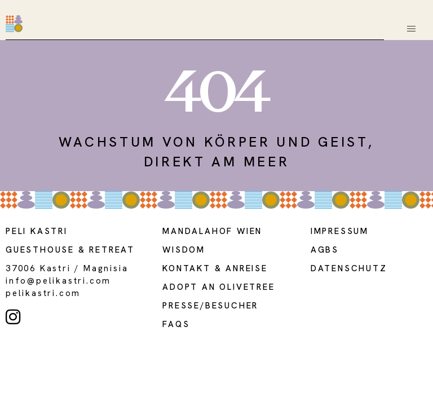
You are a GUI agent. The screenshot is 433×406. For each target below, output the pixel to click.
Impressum (340, 231)
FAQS (175, 324)
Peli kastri (37, 231)
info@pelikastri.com (58, 280)
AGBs (325, 249)
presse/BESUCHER (210, 305)
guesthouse (40, 249)
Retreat (112, 249)
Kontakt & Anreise (215, 268)
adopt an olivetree (218, 287)
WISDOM (183, 249)
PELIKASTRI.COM (43, 293)
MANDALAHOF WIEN (212, 231)
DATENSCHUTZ (349, 268)
